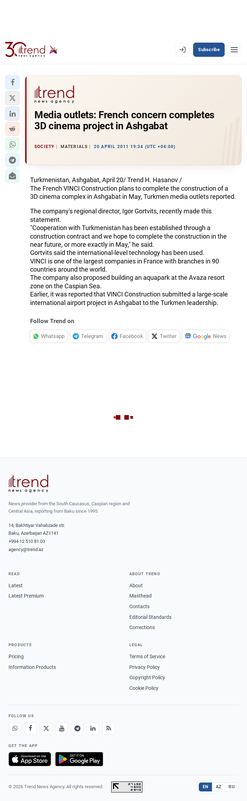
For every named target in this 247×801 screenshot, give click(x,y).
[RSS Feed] (108, 728)
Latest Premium (26, 596)
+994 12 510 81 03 (27, 541)
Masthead (140, 596)
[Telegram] (77, 728)
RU (232, 786)
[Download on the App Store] (30, 759)
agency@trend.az (26, 549)
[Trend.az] (31, 50)
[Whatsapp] (15, 728)
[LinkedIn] (92, 728)
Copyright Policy (147, 677)
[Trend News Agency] (28, 483)
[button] (12, 82)
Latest (16, 585)
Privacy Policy (144, 667)
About (136, 585)
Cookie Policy (143, 688)
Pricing (16, 656)
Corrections (142, 627)
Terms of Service (147, 656)
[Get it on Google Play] (79, 759)
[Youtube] (61, 728)
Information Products (32, 667)
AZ (218, 786)
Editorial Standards (150, 617)
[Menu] (234, 50)
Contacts (139, 606)
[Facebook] (30, 728)
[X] (46, 728)
